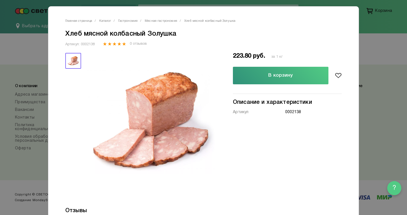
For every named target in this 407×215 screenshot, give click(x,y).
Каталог (105, 21)
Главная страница (78, 21)
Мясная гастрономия (161, 21)
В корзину (280, 75)
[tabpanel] (151, 120)
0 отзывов (138, 44)
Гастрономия (128, 21)
